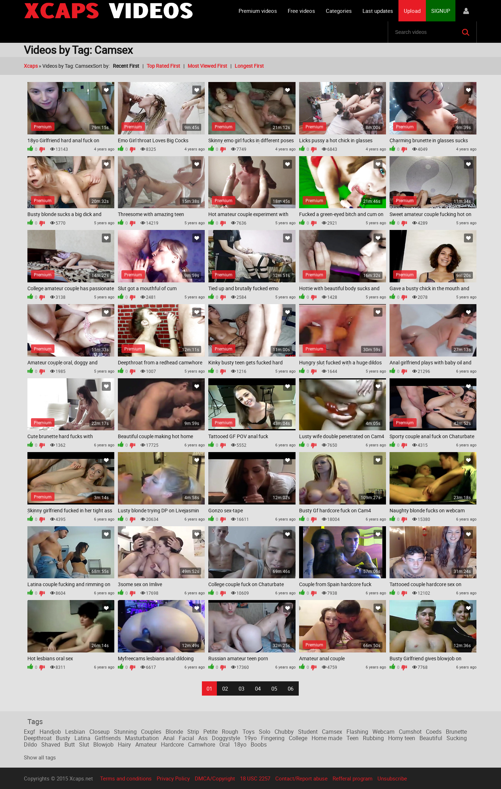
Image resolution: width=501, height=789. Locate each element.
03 (241, 688)
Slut (84, 744)
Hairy (124, 744)
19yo (250, 738)
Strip (193, 732)
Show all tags (40, 757)
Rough (230, 732)
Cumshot (410, 732)
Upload (412, 10)
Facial (186, 738)
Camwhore (201, 744)
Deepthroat (38, 738)
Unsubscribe (392, 778)
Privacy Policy (173, 778)
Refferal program (352, 778)
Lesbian (75, 732)
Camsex (332, 732)
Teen (352, 738)
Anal (168, 738)
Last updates (377, 10)
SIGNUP (440, 10)
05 (274, 688)
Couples (151, 732)
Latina (82, 738)
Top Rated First (163, 65)
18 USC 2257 (255, 778)
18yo (240, 744)
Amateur (146, 744)
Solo (264, 732)
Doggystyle (226, 738)
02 (225, 688)
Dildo (30, 744)
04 (258, 688)
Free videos (301, 10)
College (298, 738)
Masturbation (142, 738)
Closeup (99, 732)
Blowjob (103, 744)
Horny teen (401, 738)
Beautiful (430, 738)
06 (290, 688)
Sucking (457, 738)
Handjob (50, 732)
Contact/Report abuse (301, 778)
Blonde (174, 732)
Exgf (29, 732)
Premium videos (258, 10)
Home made (327, 738)
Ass (203, 738)
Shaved (50, 744)
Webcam (383, 732)
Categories (339, 10)
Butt (69, 744)
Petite (210, 732)
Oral (224, 744)
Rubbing (373, 738)
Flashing (357, 732)
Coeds (434, 732)
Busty (63, 738)
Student (308, 732)
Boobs (259, 744)
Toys (248, 732)
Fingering (273, 738)
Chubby (284, 732)
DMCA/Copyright (215, 778)
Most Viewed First (207, 65)
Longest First (249, 65)
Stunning (125, 732)
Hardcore (172, 744)
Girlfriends (108, 738)
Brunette (456, 732)
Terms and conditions (126, 778)
